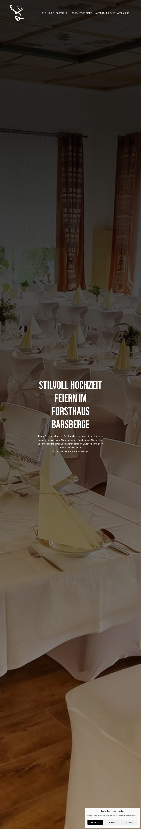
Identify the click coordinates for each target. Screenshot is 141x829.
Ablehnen (112, 822)
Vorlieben (129, 822)
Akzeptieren (95, 822)
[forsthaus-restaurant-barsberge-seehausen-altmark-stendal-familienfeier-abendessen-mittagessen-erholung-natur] (17, 5)
